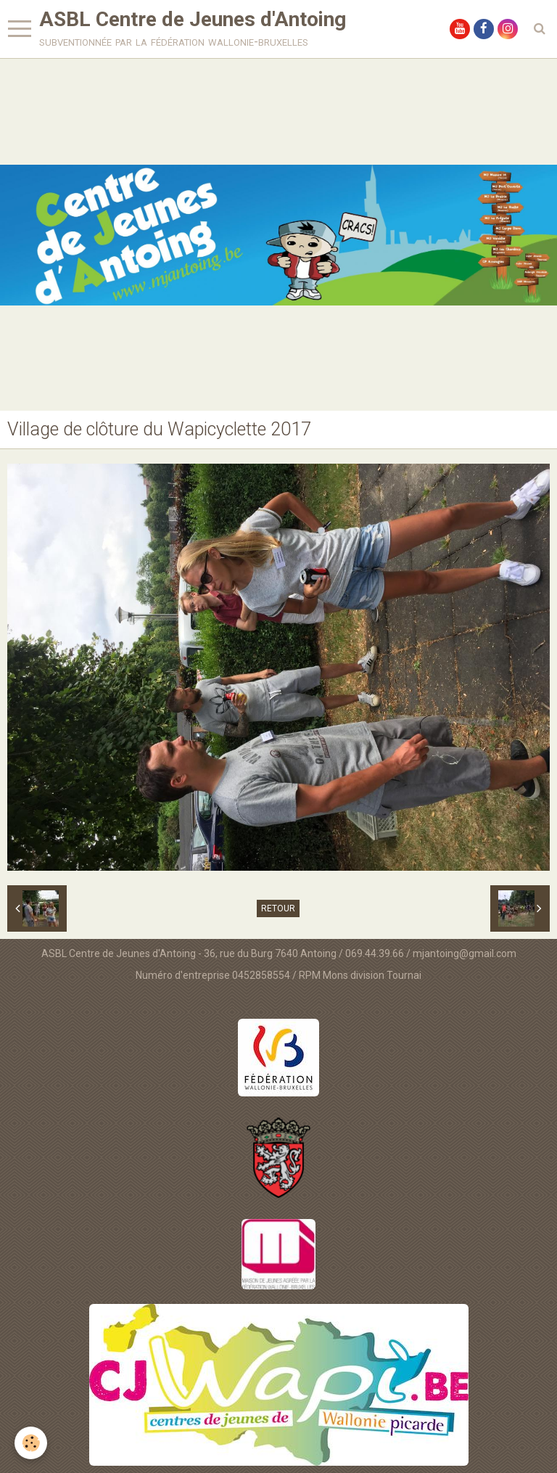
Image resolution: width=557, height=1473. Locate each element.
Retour (278, 908)
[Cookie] (31, 1443)
